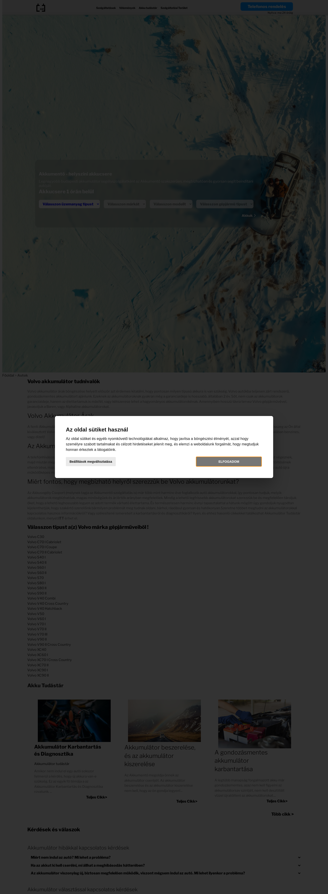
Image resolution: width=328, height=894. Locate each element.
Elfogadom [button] (224, 461)
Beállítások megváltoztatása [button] (97, 461)
